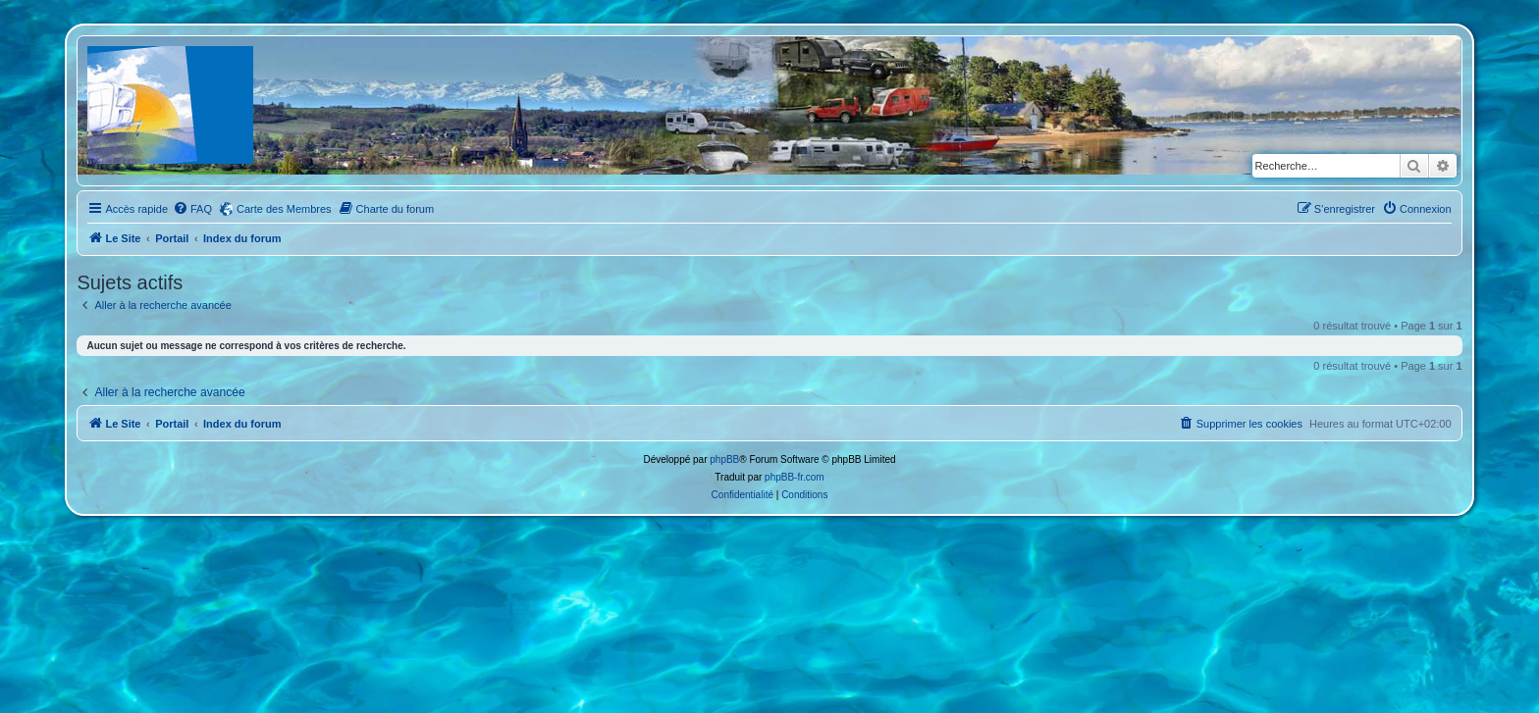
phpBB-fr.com (794, 477)
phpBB (724, 459)
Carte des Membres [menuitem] (284, 209)
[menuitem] (192, 209)
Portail (171, 238)
